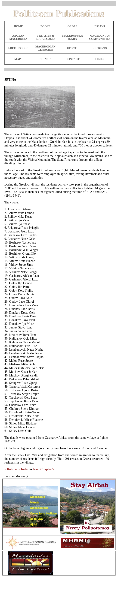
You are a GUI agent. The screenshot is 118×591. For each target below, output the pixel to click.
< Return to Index (16, 469)
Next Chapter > (43, 469)
